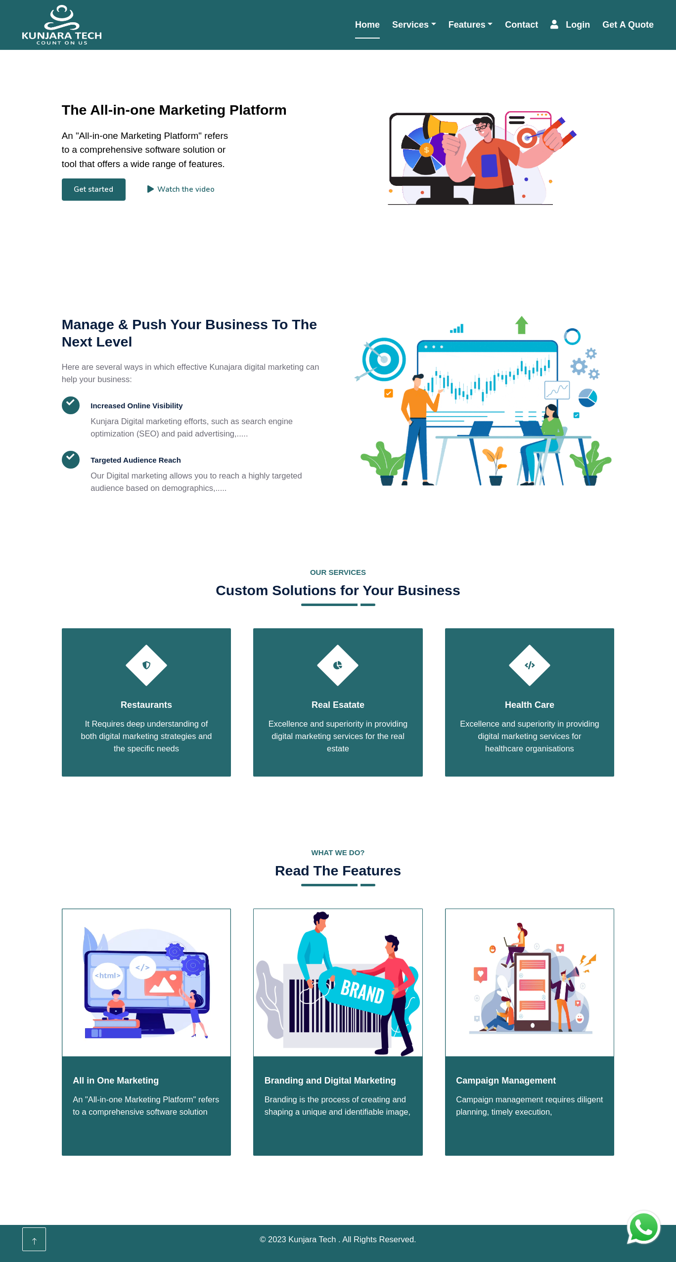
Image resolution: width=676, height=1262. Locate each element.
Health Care (529, 705)
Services (410, 25)
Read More (104, 526)
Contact (521, 25)
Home (367, 25)
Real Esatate (338, 705)
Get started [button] (93, 189)
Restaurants (146, 705)
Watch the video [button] (181, 189)
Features (467, 25)
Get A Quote (628, 25)
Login (570, 25)
